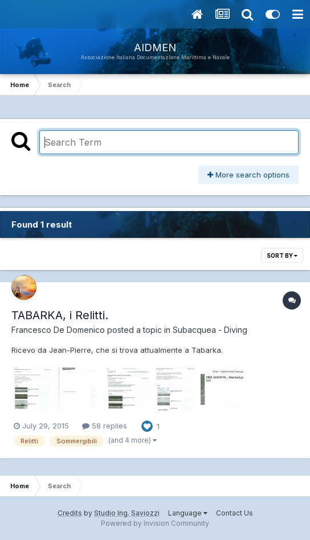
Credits (70, 513)
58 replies (104, 425)
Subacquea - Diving (210, 330)
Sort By (282, 255)
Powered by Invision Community (155, 523)
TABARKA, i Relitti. (59, 315)
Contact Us (234, 513)
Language (187, 513)
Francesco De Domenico (58, 330)
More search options (248, 174)
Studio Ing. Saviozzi (127, 513)
